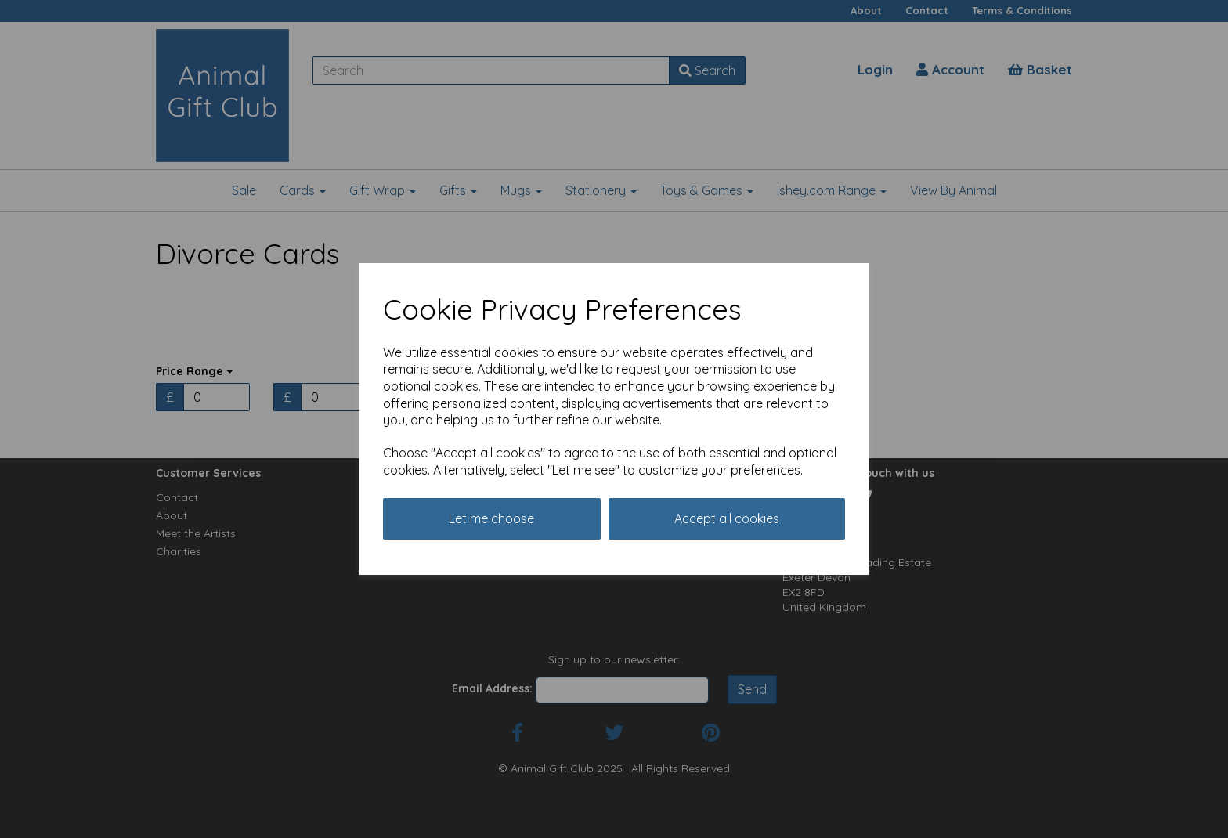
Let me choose (491, 518)
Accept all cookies (726, 518)
